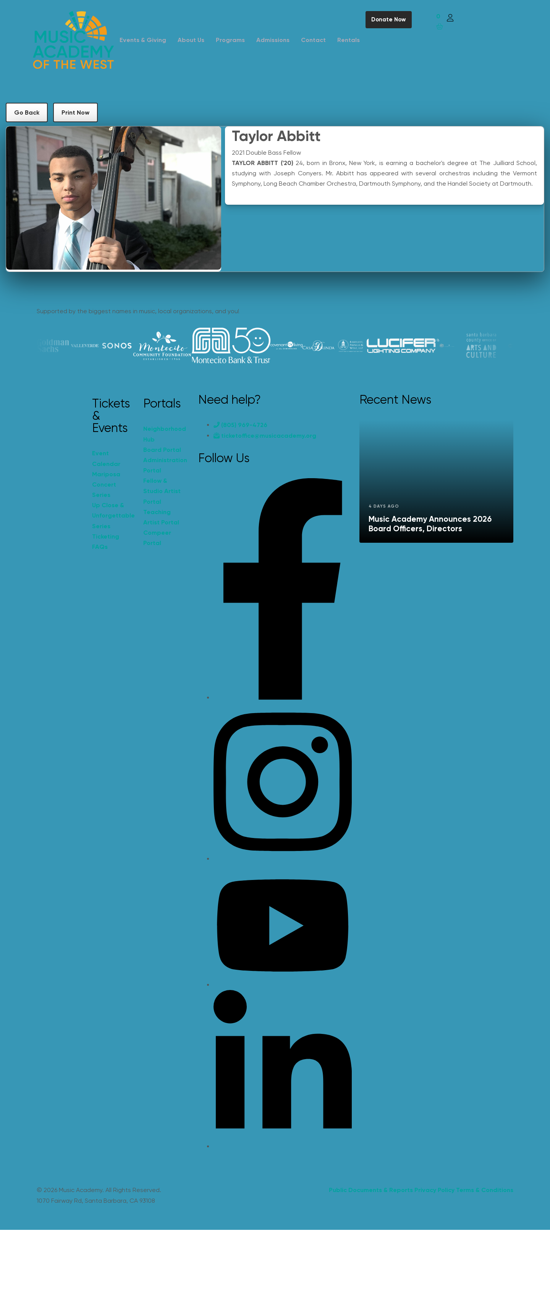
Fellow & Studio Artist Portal (162, 491)
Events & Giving (143, 40)
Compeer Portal (157, 538)
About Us (191, 40)
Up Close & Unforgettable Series (113, 515)
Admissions (273, 40)
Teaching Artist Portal (161, 517)
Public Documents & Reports (371, 1190)
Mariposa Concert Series (106, 484)
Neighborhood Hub (164, 434)
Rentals (348, 40)
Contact (313, 40)
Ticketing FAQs (105, 541)
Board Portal (162, 449)
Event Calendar (106, 458)
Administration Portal (165, 465)
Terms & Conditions (484, 1190)
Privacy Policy (434, 1190)
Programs (230, 40)
